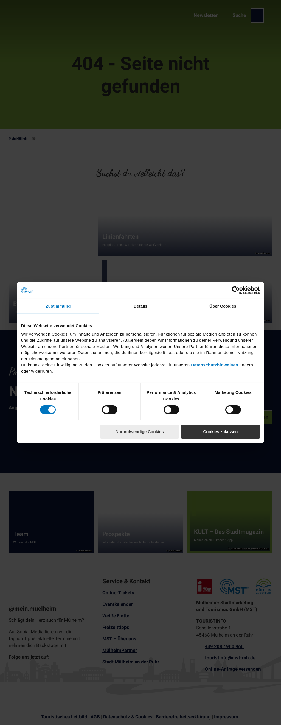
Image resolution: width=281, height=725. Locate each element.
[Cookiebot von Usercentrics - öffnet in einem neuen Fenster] (236, 290)
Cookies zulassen (220, 431)
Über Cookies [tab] (222, 306)
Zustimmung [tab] (58, 306)
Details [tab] (140, 306)
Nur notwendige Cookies (140, 431)
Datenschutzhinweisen (214, 364)
